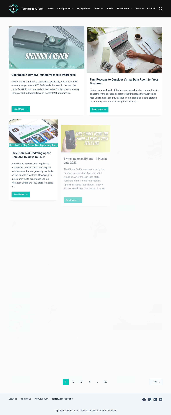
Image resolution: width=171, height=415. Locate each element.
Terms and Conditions (62, 398)
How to (109, 8)
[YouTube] (160, 399)
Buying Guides (84, 8)
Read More (22, 110)
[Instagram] (155, 399)
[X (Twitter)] (149, 399)
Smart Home (125, 8)
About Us (13, 398)
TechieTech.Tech (32, 8)
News (51, 8)
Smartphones (65, 8)
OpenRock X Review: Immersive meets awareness (44, 75)
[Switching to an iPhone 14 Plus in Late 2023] (85, 146)
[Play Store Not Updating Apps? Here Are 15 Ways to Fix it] (33, 134)
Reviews (99, 8)
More (140, 8)
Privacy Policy (41, 398)
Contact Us (152, 8)
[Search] (160, 9)
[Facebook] (144, 399)
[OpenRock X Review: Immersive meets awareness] (46, 47)
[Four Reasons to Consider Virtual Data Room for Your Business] (125, 50)
